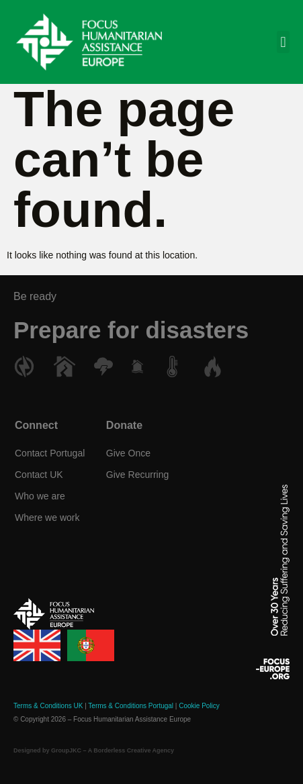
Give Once (128, 453)
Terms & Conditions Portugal (130, 705)
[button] (283, 42)
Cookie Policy (199, 705)
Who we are (40, 496)
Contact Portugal (50, 453)
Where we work (47, 517)
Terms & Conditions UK (48, 705)
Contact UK (39, 474)
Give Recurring (137, 474)
